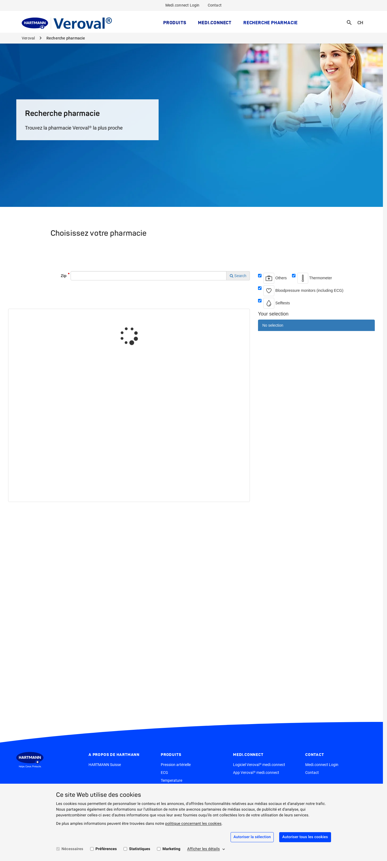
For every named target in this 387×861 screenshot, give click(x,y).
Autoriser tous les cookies (305, 837)
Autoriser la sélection (252, 837)
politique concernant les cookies (193, 824)
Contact (215, 5)
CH (362, 19)
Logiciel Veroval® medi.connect (259, 764)
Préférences (106, 849)
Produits (174, 22)
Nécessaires (72, 849)
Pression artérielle (176, 764)
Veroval (29, 38)
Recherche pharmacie (270, 22)
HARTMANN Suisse (105, 764)
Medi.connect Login (182, 5)
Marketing (171, 849)
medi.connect (214, 22)
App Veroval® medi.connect (256, 772)
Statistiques (139, 849)
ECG (164, 772)
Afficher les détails (203, 849)
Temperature (171, 780)
